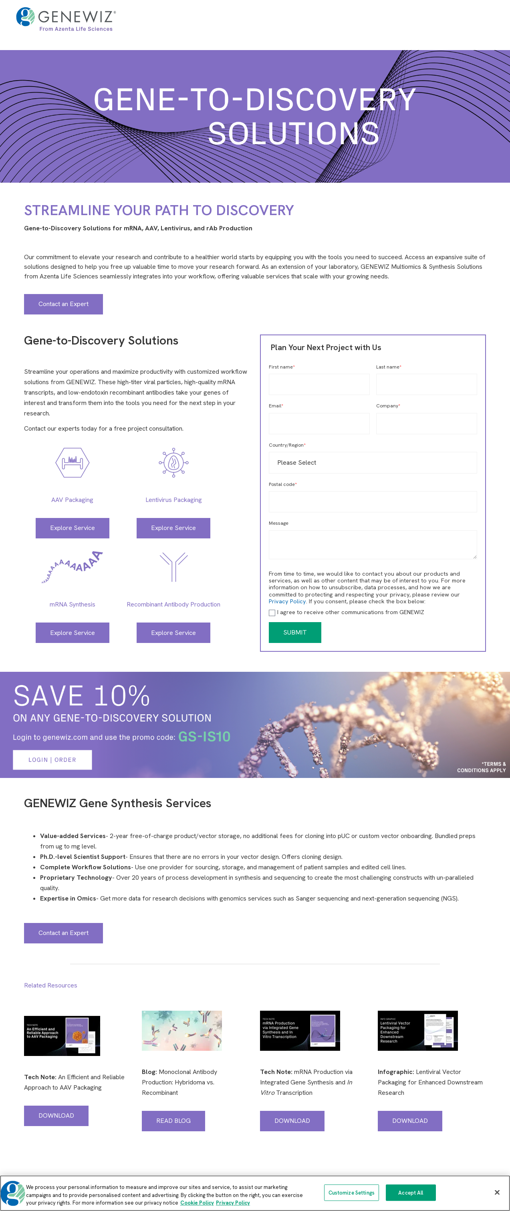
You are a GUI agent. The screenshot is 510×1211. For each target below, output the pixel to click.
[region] (255, 1193)
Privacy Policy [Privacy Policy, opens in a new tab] (233, 1202)
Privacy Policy (287, 601)
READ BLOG (173, 1120)
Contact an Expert (63, 304)
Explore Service (72, 528)
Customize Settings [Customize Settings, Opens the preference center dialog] (352, 1192)
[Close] (497, 1192)
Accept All (410, 1192)
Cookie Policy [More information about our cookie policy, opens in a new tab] (197, 1202)
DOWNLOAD (56, 1115)
